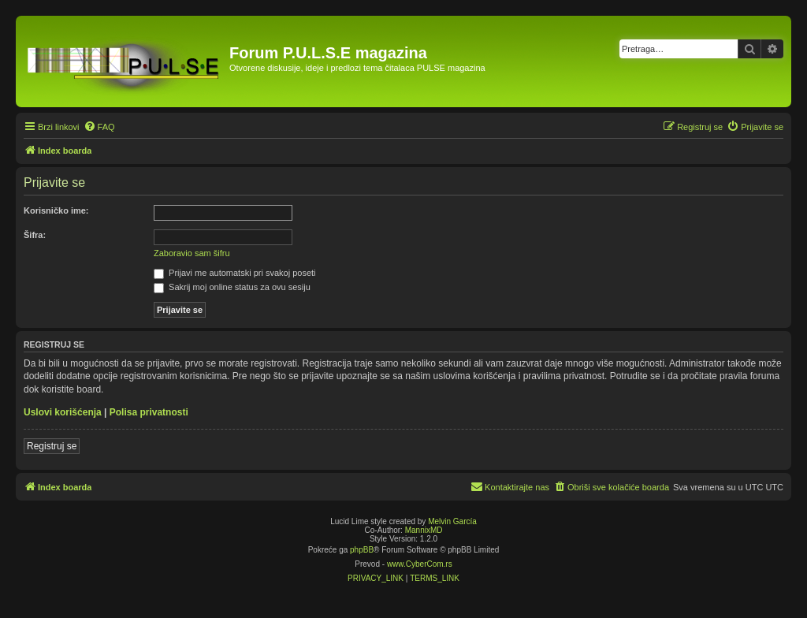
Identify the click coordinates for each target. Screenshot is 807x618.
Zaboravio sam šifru (192, 253)
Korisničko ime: (56, 210)
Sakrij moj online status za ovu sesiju (232, 287)
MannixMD (424, 530)
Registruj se (51, 446)
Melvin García (452, 521)
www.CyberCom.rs (419, 564)
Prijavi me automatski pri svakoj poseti (235, 272)
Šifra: (35, 235)
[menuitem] (99, 126)
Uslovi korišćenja (63, 412)
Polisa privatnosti (149, 412)
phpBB (362, 549)
